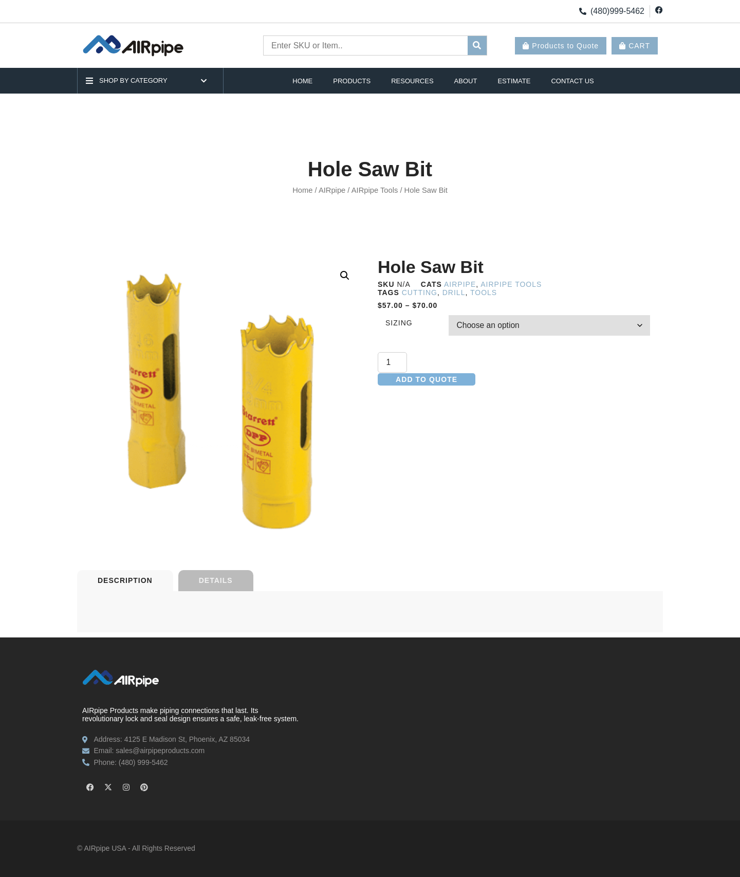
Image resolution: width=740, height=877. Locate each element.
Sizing (399, 323)
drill (454, 292)
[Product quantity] (393, 363)
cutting (419, 292)
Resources (412, 81)
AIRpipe (332, 190)
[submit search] (477, 45)
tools (483, 292)
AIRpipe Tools (374, 190)
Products (352, 81)
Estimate (513, 81)
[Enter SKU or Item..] (366, 46)
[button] (345, 275)
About (465, 81)
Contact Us (572, 81)
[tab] (125, 580)
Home (302, 81)
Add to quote (426, 380)
